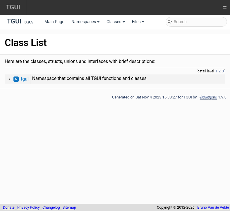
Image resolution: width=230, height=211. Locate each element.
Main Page (54, 21)
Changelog (51, 207)
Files (138, 21)
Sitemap (69, 207)
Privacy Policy (28, 207)
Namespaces (85, 21)
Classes (116, 21)
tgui (25, 79)
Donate (9, 207)
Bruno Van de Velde (213, 207)
